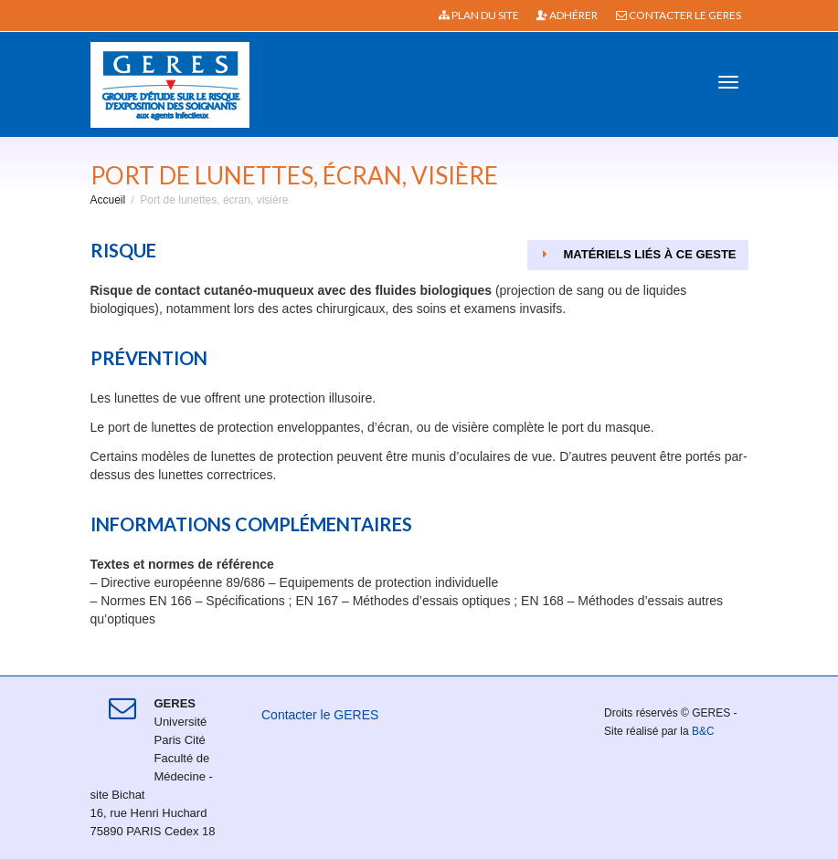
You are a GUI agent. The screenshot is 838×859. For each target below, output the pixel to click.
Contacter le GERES (678, 15)
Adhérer (567, 15)
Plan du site (479, 15)
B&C (703, 731)
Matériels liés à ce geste (638, 254)
